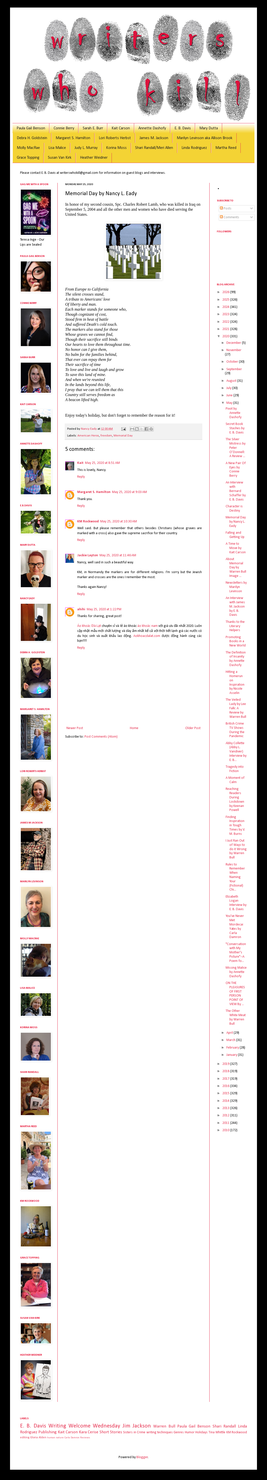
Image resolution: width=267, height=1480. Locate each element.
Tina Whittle (217, 1432)
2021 (226, 329)
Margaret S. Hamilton (73, 138)
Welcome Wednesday (94, 1426)
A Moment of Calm (235, 780)
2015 (226, 1093)
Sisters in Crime (134, 1432)
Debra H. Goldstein (32, 138)
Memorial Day (123, 435)
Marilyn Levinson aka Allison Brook (204, 138)
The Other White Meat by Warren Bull (236, 1017)
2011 (226, 1123)
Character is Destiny (234, 509)
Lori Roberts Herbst (115, 138)
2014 (226, 1101)
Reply (81, 477)
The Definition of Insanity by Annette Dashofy (236, 659)
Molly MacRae (28, 148)
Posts (225, 208)
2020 (226, 336)
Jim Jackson (137, 1426)
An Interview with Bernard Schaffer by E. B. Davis (236, 491)
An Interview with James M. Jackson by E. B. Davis (235, 606)
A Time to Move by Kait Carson (236, 548)
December (234, 343)
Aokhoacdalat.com (146, 636)
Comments (229, 217)
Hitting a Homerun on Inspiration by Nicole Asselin (235, 682)
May (229, 403)
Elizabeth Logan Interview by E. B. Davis (236, 903)
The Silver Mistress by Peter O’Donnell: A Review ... (235, 447)
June (229, 395)
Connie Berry (64, 128)
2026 (226, 292)
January (232, 1055)
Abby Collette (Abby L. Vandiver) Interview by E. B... (236, 751)
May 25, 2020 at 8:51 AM (102, 463)
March (231, 1040)
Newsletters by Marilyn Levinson (236, 587)
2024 (226, 307)
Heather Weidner (94, 158)
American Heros (88, 435)
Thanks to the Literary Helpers (235, 626)
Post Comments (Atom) (101, 737)
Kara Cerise (88, 1432)
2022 (226, 322)
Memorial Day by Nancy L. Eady (236, 522)
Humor (190, 1432)
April (230, 1033)
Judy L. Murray (86, 148)
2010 (226, 1130)
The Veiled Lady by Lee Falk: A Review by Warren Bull (236, 708)
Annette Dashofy (152, 128)
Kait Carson (121, 128)
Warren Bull (164, 1426)
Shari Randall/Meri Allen (154, 148)
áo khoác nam (147, 626)
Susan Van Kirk (59, 158)
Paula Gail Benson (31, 128)
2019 (226, 1064)
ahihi (81, 609)
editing (24, 1437)
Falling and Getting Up (235, 535)
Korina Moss (116, 148)
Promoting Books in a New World (236, 641)
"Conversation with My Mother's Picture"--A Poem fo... (236, 952)
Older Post (193, 728)
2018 (226, 1071)
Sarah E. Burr (93, 128)
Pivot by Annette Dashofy (233, 413)
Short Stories (111, 1432)
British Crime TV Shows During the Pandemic (235, 730)
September (234, 369)
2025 (226, 300)
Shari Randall (224, 1426)
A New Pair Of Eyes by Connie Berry (236, 469)
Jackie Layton (87, 555)
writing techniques (159, 1432)
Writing (57, 1426)
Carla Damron (71, 1437)
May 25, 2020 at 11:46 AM (118, 555)
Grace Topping (28, 158)
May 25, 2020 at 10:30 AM (118, 521)
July (229, 388)
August (231, 381)
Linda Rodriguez (194, 148)
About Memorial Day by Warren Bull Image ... (236, 567)
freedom (106, 435)
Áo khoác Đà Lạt (89, 626)
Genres (178, 1432)
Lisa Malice (57, 148)
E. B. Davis (182, 128)
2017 (226, 1079)
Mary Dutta (208, 128)
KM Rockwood (88, 521)
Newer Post (74, 728)
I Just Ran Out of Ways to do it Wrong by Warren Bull (236, 849)
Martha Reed (225, 148)
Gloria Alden (38, 1437)
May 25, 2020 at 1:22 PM (104, 609)
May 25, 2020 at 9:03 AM (129, 492)
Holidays (201, 1432)
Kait (80, 463)
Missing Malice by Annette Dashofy (236, 972)
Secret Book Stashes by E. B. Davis (235, 428)
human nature (55, 1437)
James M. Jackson (153, 138)
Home (134, 728)
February (233, 1048)
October (232, 362)
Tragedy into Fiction (235, 769)
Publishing (47, 1432)
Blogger (142, 1457)
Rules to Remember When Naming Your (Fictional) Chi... (235, 877)
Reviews (85, 1437)
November (233, 350)
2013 (226, 1108)
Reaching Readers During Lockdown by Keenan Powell (235, 799)
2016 (226, 1086)
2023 (226, 314)
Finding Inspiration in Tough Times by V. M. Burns (235, 825)
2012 (226, 1115)
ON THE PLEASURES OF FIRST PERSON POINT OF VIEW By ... (235, 993)
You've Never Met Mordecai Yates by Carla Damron (235, 926)
